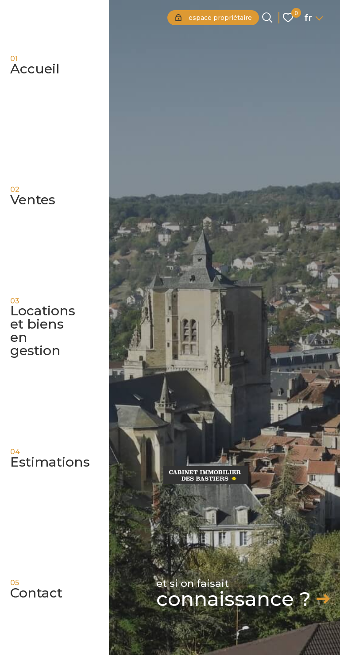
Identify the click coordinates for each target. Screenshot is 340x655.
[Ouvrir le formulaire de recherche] (267, 17)
